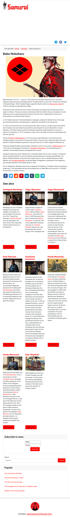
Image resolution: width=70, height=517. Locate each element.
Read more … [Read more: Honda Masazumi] (8, 427)
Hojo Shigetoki (32, 354)
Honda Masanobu (56, 257)
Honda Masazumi (11, 354)
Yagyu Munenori (32, 189)
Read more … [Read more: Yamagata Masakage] (8, 247)
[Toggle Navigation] (4, 42)
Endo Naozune (9, 257)
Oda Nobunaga (8, 290)
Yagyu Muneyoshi (56, 189)
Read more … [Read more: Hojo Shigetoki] (31, 427)
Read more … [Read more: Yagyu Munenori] (31, 247)
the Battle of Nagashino (38, 148)
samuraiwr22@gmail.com (39, 514)
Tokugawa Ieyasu (8, 379)
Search (6, 457)
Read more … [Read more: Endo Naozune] (8, 345)
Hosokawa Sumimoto (30, 258)
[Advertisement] (35, 25)
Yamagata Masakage (18, 160)
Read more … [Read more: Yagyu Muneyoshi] (53, 247)
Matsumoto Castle (56, 104)
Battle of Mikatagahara (17, 138)
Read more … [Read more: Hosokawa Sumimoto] (31, 345)
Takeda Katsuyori (57, 146)
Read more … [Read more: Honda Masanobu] (53, 345)
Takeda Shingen (16, 218)
